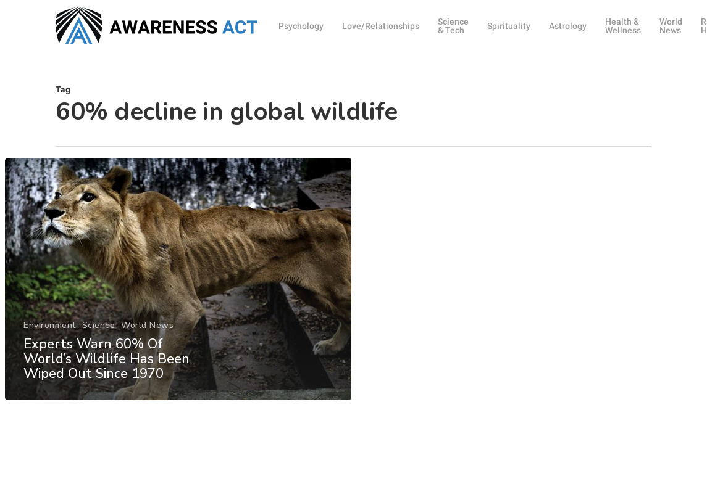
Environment (49, 331)
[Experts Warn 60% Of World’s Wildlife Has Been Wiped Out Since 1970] (177, 285)
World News (147, 331)
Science (98, 331)
